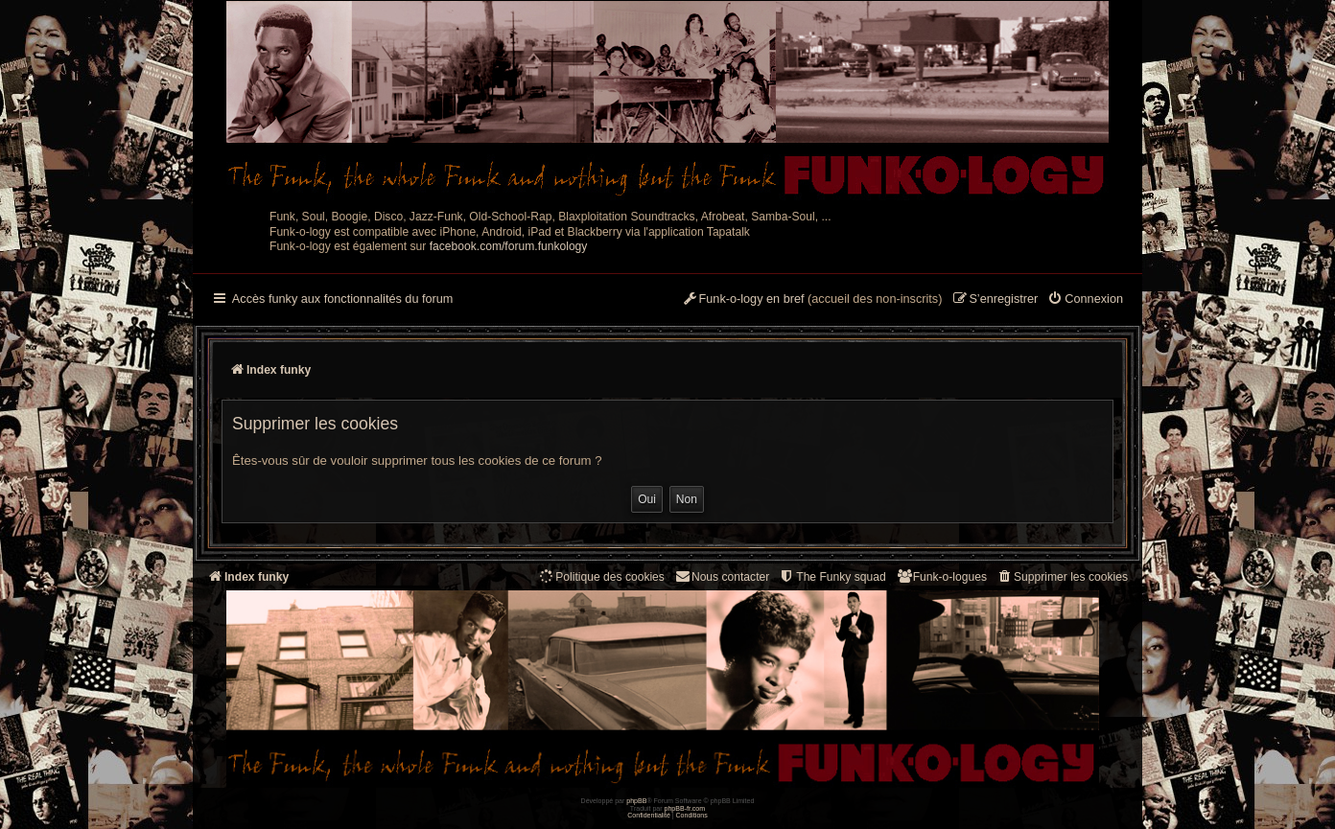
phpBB (636, 800)
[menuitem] (1085, 300)
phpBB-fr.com (685, 808)
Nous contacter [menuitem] (721, 576)
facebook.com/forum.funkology (509, 246)
